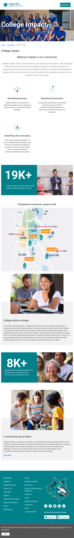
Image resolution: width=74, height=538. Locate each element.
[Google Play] (63, 517)
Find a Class (29, 485)
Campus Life (7, 488)
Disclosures (29, 505)
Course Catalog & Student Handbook (33, 490)
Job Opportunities (31, 512)
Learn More (7, 455)
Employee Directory (31, 501)
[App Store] (50, 517)
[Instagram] (59, 506)
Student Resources (9, 485)
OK (5, 534)
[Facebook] (50, 506)
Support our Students (10, 502)
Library (27, 478)
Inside (27, 498)
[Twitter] (45, 506)
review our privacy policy (56, 527)
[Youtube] (54, 506)
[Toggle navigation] (65, 5)
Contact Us (28, 494)
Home (3, 45)
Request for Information (11, 499)
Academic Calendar (31, 481)
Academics (7, 481)
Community (10, 45)
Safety (27, 508)
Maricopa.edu (8, 509)
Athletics (6, 495)
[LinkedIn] (64, 506)
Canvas (5, 506)
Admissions (7, 478)
